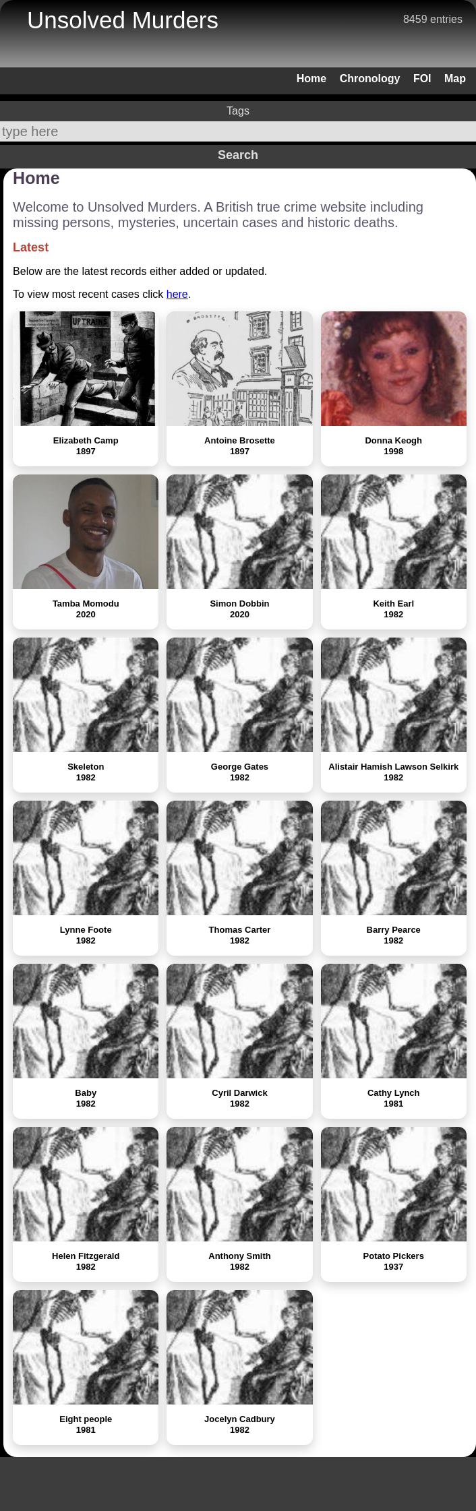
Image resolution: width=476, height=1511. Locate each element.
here (177, 294)
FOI (422, 78)
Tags (238, 111)
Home (311, 78)
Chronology (370, 78)
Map (455, 78)
